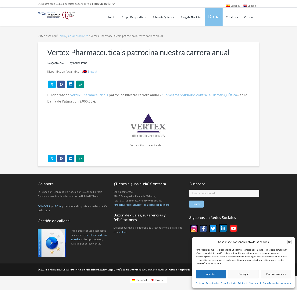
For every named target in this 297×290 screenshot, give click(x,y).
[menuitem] (233, 5)
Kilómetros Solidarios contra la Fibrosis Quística (199, 94)
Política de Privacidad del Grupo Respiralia (216, 283)
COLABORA (44, 206)
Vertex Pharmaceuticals (89, 94)
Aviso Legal (286, 283)
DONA (58, 206)
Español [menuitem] (235, 5)
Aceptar (211, 274)
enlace (123, 232)
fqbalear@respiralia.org (156, 204)
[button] (289, 242)
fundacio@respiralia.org (127, 204)
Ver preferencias (276, 274)
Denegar (243, 274)
